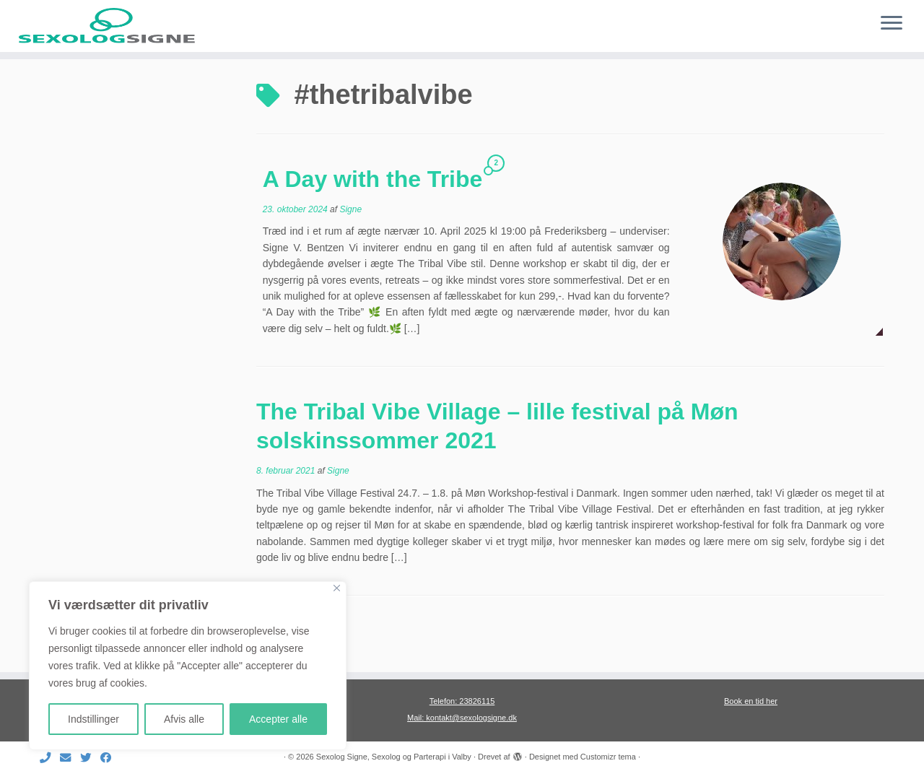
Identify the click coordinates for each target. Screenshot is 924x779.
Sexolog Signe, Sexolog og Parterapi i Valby (393, 756)
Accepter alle (278, 719)
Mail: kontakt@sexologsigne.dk (462, 717)
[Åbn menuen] (891, 24)
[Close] (337, 588)
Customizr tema (608, 756)
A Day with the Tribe (373, 219)
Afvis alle (184, 719)
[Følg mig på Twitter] (90, 757)
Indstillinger (93, 719)
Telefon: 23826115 (462, 701)
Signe (350, 249)
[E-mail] (70, 757)
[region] (187, 665)
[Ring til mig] (50, 757)
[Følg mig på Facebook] (110, 757)
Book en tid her (750, 701)
